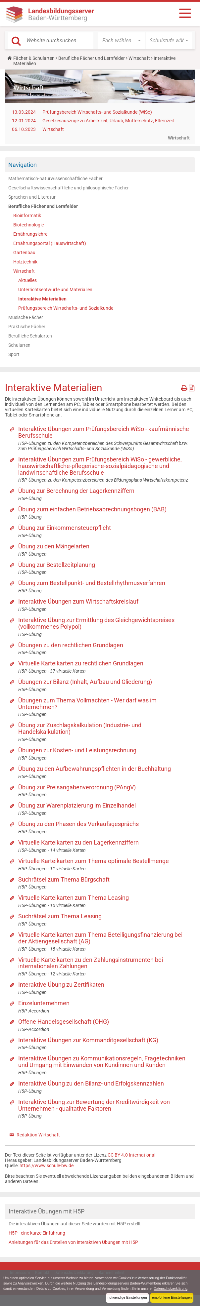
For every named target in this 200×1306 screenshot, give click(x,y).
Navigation (22, 164)
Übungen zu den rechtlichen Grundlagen (70, 645)
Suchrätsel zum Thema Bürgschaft (64, 879)
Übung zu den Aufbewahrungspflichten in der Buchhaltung (94, 768)
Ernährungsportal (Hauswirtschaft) (49, 243)
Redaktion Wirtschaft (38, 1134)
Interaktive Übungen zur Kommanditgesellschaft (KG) (88, 1040)
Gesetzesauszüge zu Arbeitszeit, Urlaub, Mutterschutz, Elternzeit (108, 120)
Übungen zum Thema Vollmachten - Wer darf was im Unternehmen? (87, 703)
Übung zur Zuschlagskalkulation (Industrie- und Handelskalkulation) (79, 728)
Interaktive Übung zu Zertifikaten (61, 984)
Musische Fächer (25, 317)
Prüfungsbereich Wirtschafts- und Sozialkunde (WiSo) (97, 112)
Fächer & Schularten (34, 58)
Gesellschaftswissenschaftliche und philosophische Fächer (68, 187)
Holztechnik (25, 261)
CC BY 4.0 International (131, 1155)
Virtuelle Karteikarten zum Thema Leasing (73, 897)
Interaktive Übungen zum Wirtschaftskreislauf (78, 601)
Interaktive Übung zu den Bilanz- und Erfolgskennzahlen (91, 1083)
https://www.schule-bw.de (47, 1165)
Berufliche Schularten (30, 335)
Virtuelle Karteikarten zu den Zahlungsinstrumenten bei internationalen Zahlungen (90, 963)
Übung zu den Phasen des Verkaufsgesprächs (78, 823)
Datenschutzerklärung (20, 1289)
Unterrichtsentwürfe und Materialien (55, 289)
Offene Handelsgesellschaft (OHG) (63, 1021)
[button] (121, 40)
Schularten (19, 345)
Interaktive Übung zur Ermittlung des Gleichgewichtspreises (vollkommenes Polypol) (96, 623)
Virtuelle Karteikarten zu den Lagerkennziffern (78, 842)
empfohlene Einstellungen (171, 1298)
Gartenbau (24, 252)
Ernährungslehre (30, 234)
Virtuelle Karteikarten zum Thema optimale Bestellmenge (93, 860)
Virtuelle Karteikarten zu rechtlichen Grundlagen (80, 663)
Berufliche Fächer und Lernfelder (91, 58)
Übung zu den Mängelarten (53, 546)
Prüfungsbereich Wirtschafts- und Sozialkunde (65, 308)
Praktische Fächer (26, 326)
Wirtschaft (139, 58)
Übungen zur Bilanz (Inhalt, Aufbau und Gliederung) (85, 681)
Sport (14, 354)
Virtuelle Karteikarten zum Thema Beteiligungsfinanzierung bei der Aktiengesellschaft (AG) (100, 938)
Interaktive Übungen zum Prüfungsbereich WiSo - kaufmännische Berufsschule (103, 432)
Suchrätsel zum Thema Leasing (60, 916)
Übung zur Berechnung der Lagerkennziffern (76, 490)
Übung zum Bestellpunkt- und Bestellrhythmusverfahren (91, 582)
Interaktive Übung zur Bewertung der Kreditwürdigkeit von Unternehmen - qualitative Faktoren (94, 1105)
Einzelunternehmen (44, 1003)
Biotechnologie (28, 224)
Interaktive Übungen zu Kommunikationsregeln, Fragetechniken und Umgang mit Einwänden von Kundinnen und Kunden (101, 1061)
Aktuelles (27, 280)
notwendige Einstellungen (125, 1298)
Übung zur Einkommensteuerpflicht (64, 527)
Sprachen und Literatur (32, 197)
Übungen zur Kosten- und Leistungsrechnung (77, 750)
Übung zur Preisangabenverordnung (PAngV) (77, 787)
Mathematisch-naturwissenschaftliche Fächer (55, 178)
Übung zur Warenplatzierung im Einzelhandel (77, 805)
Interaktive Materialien (42, 298)
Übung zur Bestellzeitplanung (56, 564)
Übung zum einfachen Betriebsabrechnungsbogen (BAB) (92, 509)
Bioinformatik (27, 215)
